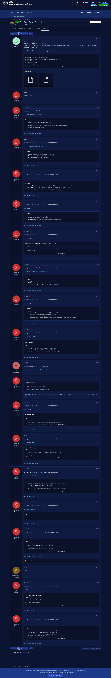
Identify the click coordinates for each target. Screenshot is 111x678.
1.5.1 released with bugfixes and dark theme (35, 146)
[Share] (96, 38)
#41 (98, 38)
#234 (51, 217)
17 (27, 33)
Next (30, 33)
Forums (17, 12)
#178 (67, 125)
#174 (47, 124)
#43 (98, 107)
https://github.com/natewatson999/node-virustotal (37, 370)
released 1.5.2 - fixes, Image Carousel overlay (36, 178)
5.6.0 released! (27, 409)
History (38, 28)
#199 (53, 154)
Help (98, 2)
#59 (98, 582)
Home (75, 2)
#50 (98, 329)
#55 (98, 468)
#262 (46, 281)
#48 (98, 264)
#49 (98, 296)
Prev (13, 33)
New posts (13, 16)
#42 (98, 92)
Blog (92, 2)
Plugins (22, 12)
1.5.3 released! (27, 208)
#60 (98, 616)
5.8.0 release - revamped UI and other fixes (35, 623)
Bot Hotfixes (27, 589)
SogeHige (18, 24)
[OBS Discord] (92, 5)
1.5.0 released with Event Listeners (33, 114)
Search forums (21, 16)
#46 (98, 201)
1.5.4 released (27, 238)
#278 (55, 314)
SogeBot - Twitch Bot (39, 111)
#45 (98, 171)
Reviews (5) (31, 28)
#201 (48, 157)
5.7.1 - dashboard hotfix (30, 509)
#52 (98, 378)
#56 (98, 502)
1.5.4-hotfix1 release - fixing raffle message (35, 271)
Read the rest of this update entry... (33, 133)
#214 (71, 187)
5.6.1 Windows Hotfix (29, 442)
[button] (25, 12)
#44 (98, 139)
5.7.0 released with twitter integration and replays (37, 476)
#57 (98, 529)
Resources (29, 12)
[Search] (97, 12)
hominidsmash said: (29, 382)
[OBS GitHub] (97, 5)
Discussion (45, 28)
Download (84, 2)
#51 (98, 362)
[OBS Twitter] (94, 5)
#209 (74, 186)
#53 (98, 402)
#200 (52, 155)
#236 (59, 219)
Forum (104, 2)
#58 (98, 567)
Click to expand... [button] (61, 66)
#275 (50, 316)
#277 (56, 312)
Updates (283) (22, 28)
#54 (98, 435)
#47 (98, 231)
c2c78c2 (62, 216)
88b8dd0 (56, 284)
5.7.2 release (27, 536)
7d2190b (49, 122)
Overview (13, 28)
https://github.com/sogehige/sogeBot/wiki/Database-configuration (53, 631)
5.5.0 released (27, 303)
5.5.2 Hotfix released (29, 336)
